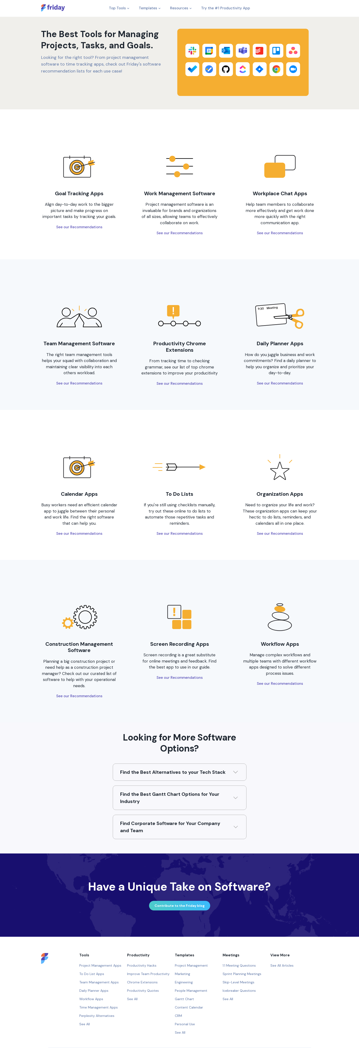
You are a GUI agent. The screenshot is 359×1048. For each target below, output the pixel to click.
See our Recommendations (79, 227)
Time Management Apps (98, 1007)
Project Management (191, 965)
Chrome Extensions (142, 982)
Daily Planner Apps (93, 990)
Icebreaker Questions (239, 990)
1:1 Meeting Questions (239, 965)
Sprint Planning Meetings (242, 974)
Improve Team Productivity (148, 974)
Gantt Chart (184, 999)
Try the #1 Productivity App (225, 8)
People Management (191, 990)
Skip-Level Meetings (238, 982)
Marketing (182, 974)
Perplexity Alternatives (96, 1016)
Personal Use (185, 1024)
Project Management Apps (100, 965)
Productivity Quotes (143, 990)
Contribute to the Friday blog (180, 905)
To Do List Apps (91, 974)
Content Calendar (189, 1007)
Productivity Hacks (141, 965)
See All (84, 1024)
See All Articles (282, 965)
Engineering (184, 982)
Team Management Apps (99, 982)
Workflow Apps (91, 999)
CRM (178, 1016)
